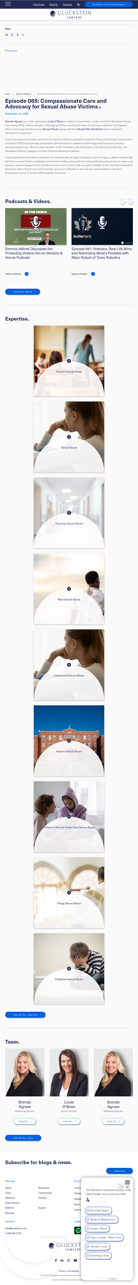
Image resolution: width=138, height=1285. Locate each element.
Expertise (10, 1198)
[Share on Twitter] (12, 34)
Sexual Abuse (51, 129)
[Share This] (23, 34)
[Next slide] (130, 201)
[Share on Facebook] (17, 34)
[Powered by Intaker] (110, 1278)
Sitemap (9, 1213)
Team (8, 1193)
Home (7, 94)
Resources (43, 1188)
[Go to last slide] (122, 201)
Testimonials (45, 1193)
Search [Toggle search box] (42, 1208)
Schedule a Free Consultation (109, 4)
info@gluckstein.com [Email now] (16, 1228)
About (8, 1188)
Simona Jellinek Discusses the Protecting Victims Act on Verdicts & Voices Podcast (34, 253)
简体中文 (53, 4)
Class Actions (12, 1203)
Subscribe (67, 4)
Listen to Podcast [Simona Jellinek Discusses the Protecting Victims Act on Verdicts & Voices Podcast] (13, 273)
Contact (42, 1198)
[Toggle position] (120, 1184)
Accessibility (73, 1270)
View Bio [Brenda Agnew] (23, 1121)
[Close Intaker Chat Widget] (127, 1182)
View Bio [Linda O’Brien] (67, 1121)
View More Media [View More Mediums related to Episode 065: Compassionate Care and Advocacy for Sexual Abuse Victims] (22, 291)
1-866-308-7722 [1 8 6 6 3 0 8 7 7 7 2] (13, 1233)
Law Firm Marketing (61, 1279)
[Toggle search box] (78, 4)
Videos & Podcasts (23, 94)
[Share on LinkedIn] (6, 34)
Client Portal (38, 4)
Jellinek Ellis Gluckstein (89, 129)
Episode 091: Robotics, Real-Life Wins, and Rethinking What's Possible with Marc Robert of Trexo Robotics (102, 253)
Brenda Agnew (13, 121)
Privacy (62, 1270)
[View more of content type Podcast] (11, 50)
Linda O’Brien (55, 121)
